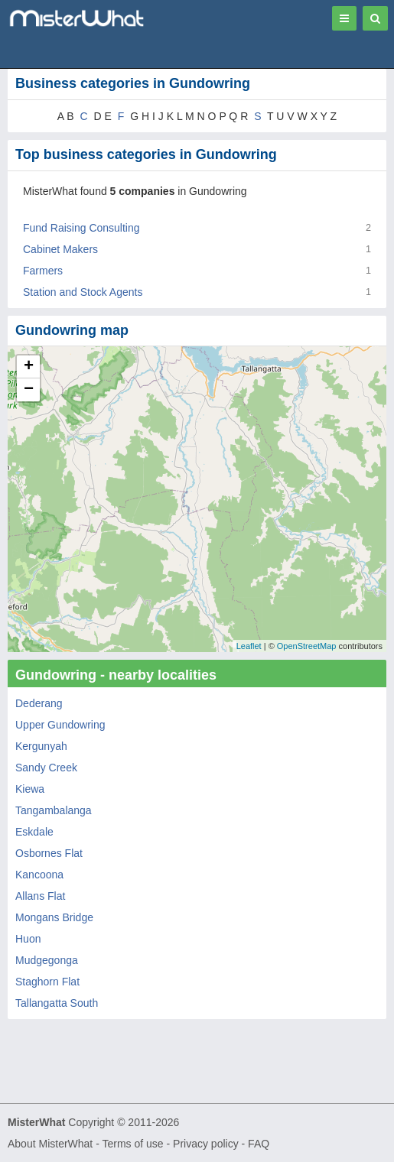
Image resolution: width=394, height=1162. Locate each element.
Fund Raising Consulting (81, 228)
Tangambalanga (53, 810)
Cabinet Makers (60, 249)
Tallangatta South (56, 1003)
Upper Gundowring (60, 725)
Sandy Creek (46, 767)
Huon (28, 939)
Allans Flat (40, 896)
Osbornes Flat (49, 853)
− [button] (29, 389)
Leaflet (249, 646)
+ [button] (29, 366)
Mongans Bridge (54, 917)
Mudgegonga (46, 960)
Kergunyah (41, 746)
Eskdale (34, 832)
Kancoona (39, 874)
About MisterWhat (50, 1144)
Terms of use (132, 1144)
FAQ (258, 1144)
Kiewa (29, 789)
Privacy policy (206, 1144)
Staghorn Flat (47, 981)
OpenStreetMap (307, 646)
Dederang (39, 703)
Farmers (43, 271)
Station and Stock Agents (82, 292)
